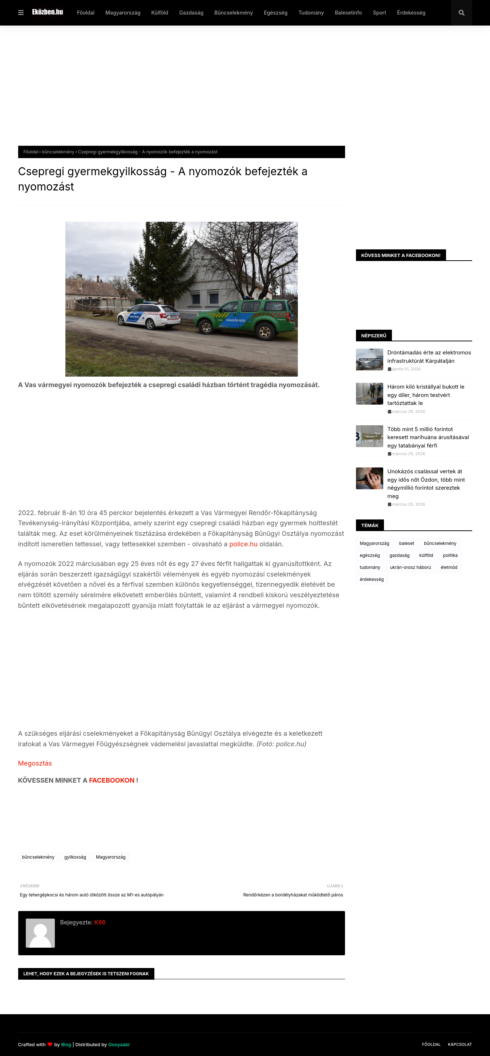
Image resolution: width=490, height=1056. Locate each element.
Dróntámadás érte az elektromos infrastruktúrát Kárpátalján (429, 356)
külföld (426, 555)
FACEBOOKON (112, 780)
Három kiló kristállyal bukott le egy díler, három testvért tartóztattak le (426, 394)
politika (450, 555)
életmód (449, 567)
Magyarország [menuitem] (122, 12)
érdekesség (372, 579)
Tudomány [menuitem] (311, 12)
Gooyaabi (119, 1044)
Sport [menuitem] (379, 12)
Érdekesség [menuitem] (411, 12)
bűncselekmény (58, 151)
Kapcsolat (460, 1044)
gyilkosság (75, 857)
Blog (66, 1044)
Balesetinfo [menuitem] (348, 12)
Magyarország (110, 857)
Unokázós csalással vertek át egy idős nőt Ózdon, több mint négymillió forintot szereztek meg (426, 483)
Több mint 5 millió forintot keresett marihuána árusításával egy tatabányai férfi (428, 437)
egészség (370, 555)
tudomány (370, 567)
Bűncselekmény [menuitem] (233, 12)
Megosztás (35, 763)
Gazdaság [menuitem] (191, 12)
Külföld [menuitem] (160, 12)
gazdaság (400, 555)
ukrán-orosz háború (410, 567)
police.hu (242, 544)
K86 (99, 922)
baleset (406, 543)
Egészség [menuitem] (275, 12)
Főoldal (31, 151)
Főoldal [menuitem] (85, 12)
